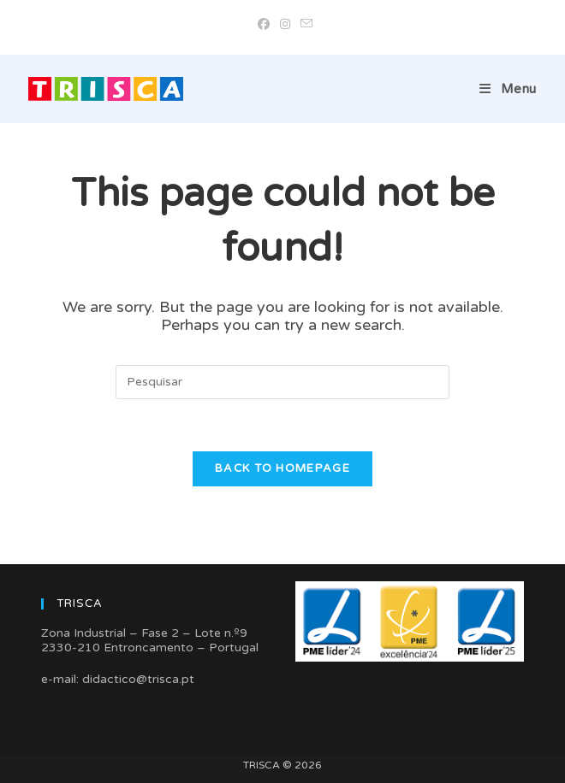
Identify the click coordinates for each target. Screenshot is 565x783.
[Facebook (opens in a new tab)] (264, 24)
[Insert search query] (282, 382)
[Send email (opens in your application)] (303, 24)
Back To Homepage (282, 468)
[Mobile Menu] (508, 89)
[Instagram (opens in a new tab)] (285, 24)
